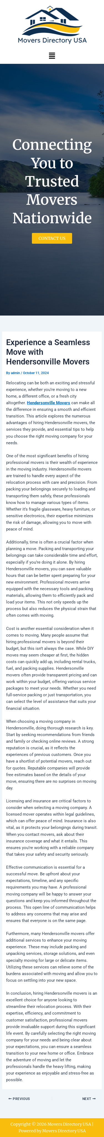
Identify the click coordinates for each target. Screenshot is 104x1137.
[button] (51, 55)
